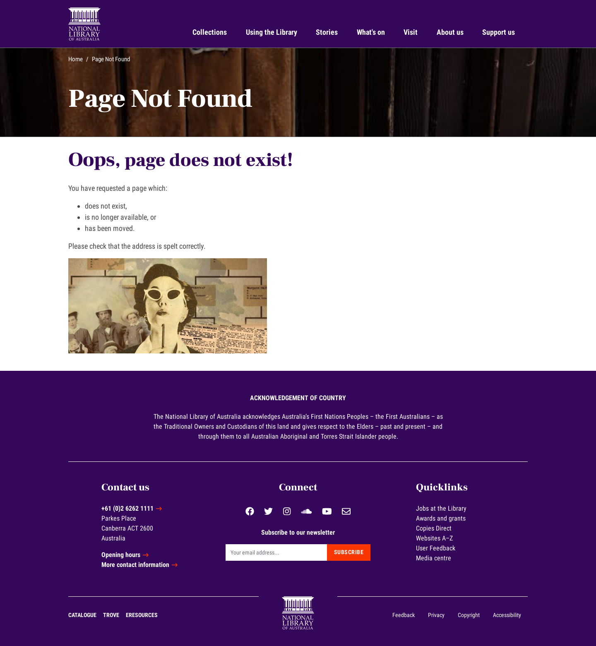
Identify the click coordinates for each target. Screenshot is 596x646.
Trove (111, 615)
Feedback (403, 615)
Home (75, 59)
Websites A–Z (434, 538)
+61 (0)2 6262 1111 (127, 508)
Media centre (433, 558)
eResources (142, 615)
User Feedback (435, 548)
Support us (498, 32)
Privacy (436, 615)
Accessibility (507, 615)
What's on (371, 32)
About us (450, 32)
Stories (327, 32)
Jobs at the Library (441, 508)
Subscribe (349, 552)
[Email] (276, 552)
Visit (411, 32)
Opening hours (120, 555)
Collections (209, 32)
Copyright (469, 615)
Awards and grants (441, 518)
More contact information (135, 565)
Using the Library (271, 32)
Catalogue (82, 615)
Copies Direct (434, 528)
